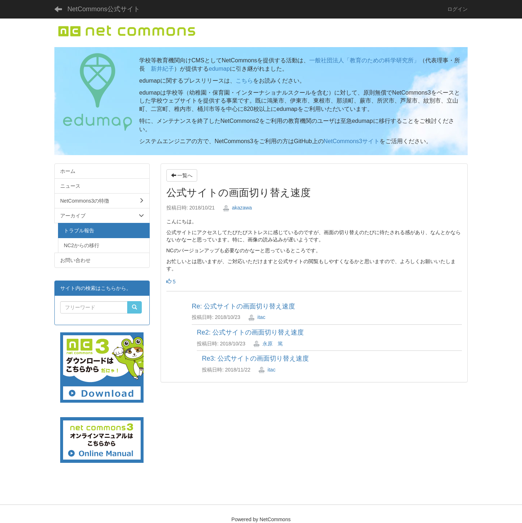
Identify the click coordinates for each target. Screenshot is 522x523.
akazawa (237, 208)
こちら (244, 81)
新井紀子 (162, 69)
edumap (219, 69)
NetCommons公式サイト (103, 9)
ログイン (457, 9)
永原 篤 (268, 343)
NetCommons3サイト (352, 141)
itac (256, 317)
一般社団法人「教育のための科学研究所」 (364, 60)
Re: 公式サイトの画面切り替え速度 (243, 306)
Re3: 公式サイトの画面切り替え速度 (255, 358)
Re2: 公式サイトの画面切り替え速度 (250, 332)
